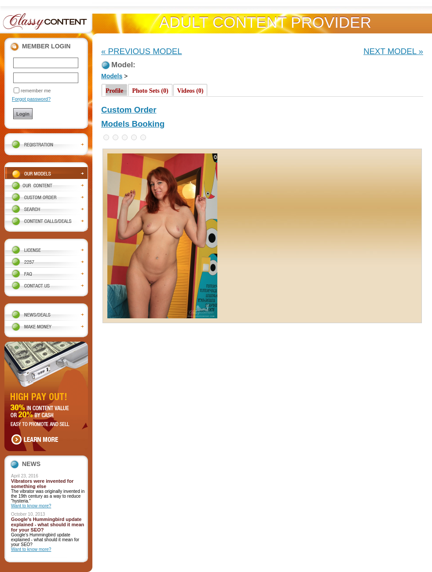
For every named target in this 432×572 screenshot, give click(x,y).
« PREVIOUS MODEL (141, 51)
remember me (36, 90)
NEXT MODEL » (393, 51)
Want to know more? (31, 505)
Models (111, 76)
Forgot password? (31, 99)
